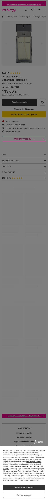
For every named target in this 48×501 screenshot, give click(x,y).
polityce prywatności (33, 462)
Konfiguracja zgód (24, 495)
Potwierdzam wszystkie (24, 488)
